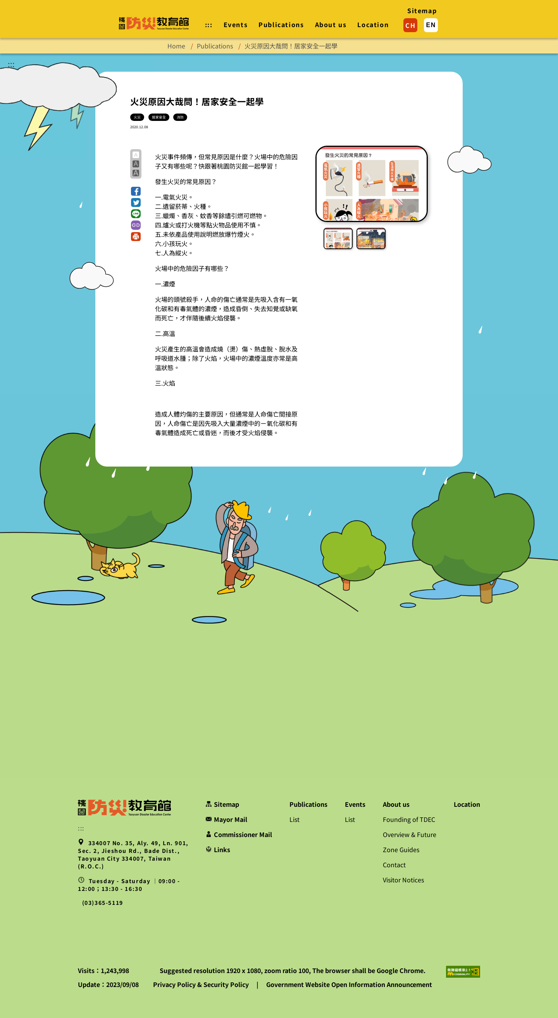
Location (373, 24)
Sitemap (422, 10)
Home (176, 45)
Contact (394, 864)
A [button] (136, 155)
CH (410, 25)
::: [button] (209, 24)
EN (431, 25)
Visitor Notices (403, 879)
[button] (136, 191)
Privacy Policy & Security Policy (201, 984)
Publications (281, 24)
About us (331, 24)
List (294, 819)
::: (11, 63)
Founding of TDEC (409, 819)
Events (236, 24)
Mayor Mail (226, 819)
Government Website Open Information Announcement (349, 984)
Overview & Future (409, 834)
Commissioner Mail (239, 834)
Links (218, 849)
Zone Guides (401, 849)
